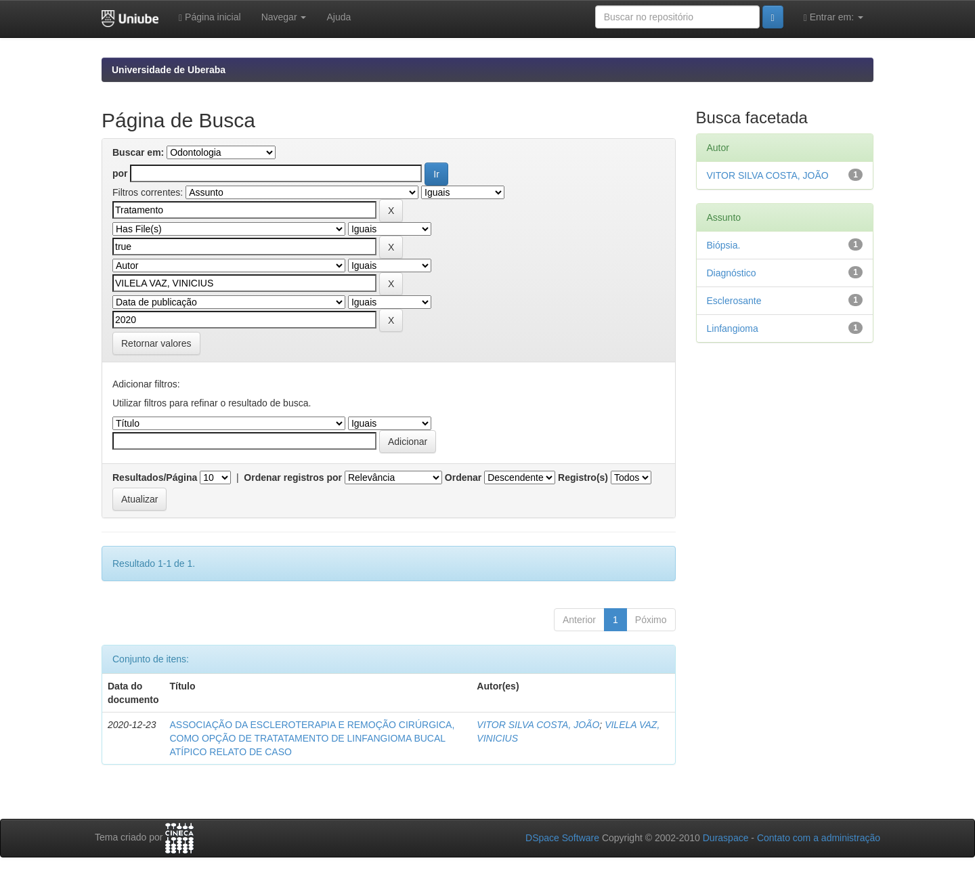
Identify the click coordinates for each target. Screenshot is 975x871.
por (120, 173)
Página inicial (210, 17)
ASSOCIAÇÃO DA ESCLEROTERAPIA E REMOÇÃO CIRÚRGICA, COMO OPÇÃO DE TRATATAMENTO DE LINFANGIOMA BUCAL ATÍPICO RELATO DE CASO (311, 738)
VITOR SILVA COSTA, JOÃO (538, 724)
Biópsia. (724, 245)
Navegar (284, 17)
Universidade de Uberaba (168, 69)
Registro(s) (583, 477)
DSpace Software (562, 837)
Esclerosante (734, 300)
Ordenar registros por (293, 477)
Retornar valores (156, 343)
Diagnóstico (731, 273)
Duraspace (726, 837)
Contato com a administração (818, 837)
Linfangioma (732, 328)
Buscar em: (138, 152)
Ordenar (463, 477)
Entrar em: (833, 17)
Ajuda (338, 17)
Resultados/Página (154, 477)
